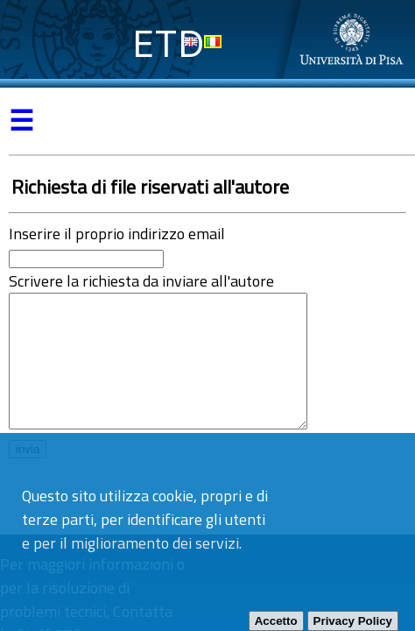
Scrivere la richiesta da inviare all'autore (141, 281)
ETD (168, 43)
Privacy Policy (352, 620)
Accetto (276, 620)
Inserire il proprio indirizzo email (117, 233)
